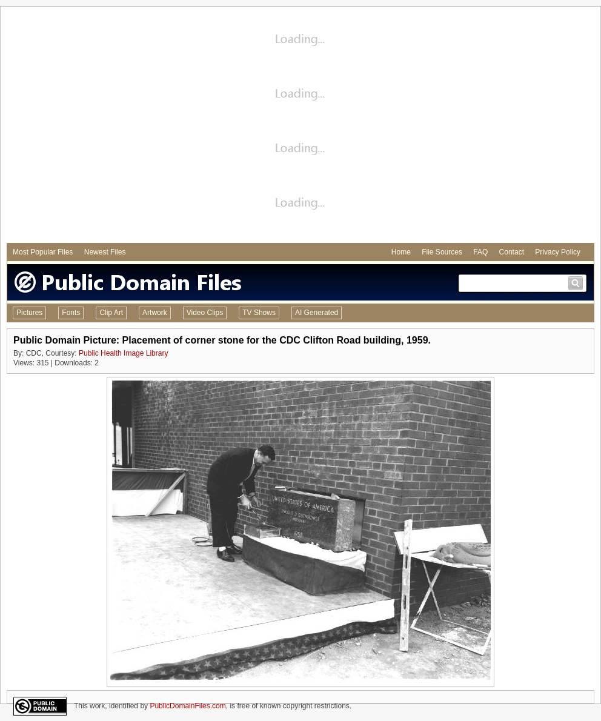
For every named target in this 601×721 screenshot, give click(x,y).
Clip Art (111, 312)
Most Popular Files (43, 252)
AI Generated (316, 312)
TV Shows (259, 312)
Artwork (154, 312)
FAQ (480, 252)
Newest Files (105, 252)
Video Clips (205, 312)
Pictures (29, 312)
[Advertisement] (113, 126)
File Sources (442, 252)
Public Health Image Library (123, 353)
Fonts (71, 312)
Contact (511, 252)
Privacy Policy (557, 252)
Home (401, 252)
